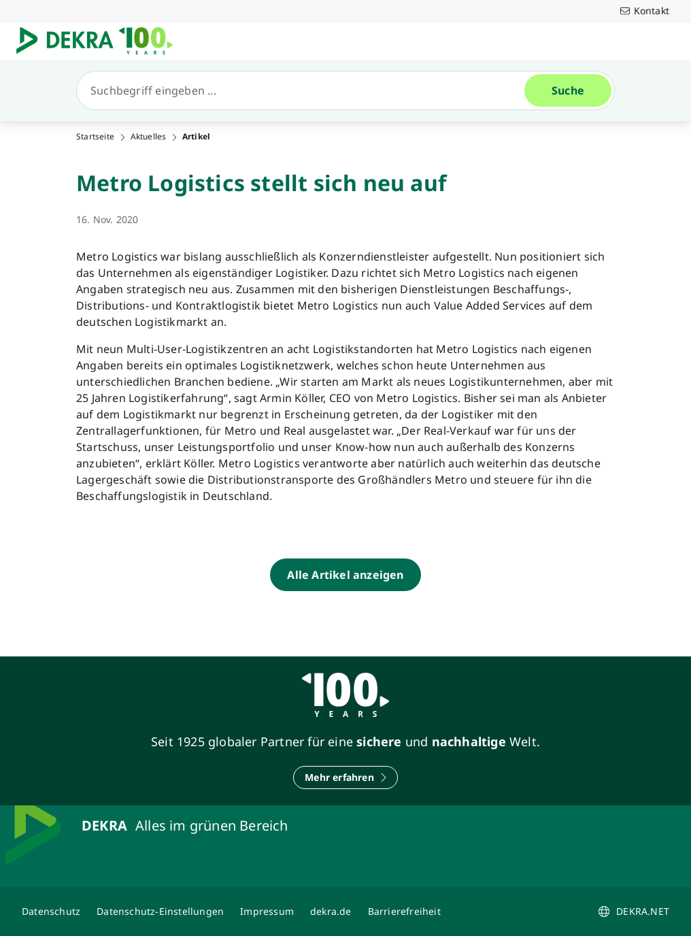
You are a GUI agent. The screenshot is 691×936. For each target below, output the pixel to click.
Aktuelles (149, 136)
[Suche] (306, 90)
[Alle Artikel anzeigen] (345, 574)
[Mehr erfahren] (345, 777)
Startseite (95, 136)
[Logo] (100, 41)
